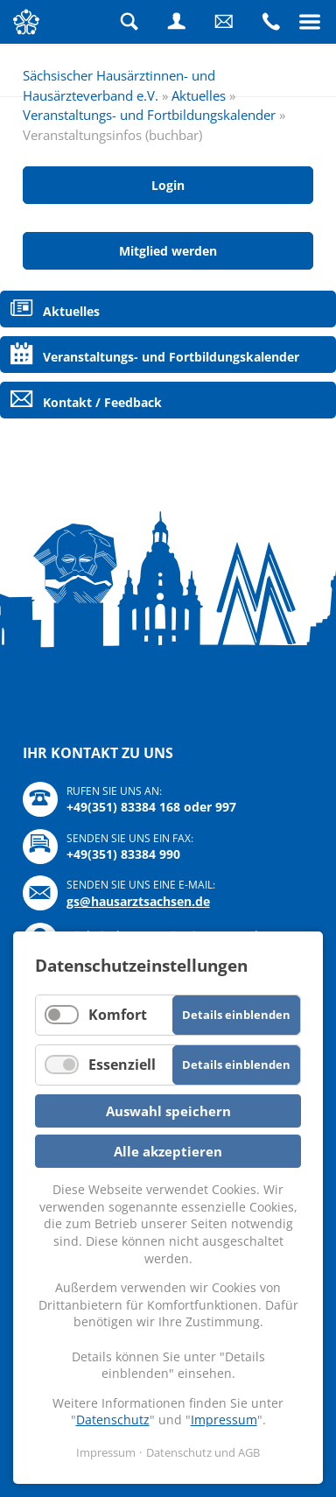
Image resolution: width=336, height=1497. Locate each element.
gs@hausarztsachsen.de (138, 901)
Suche (129, 22)
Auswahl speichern (168, 1111)
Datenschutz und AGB (203, 1452)
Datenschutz (113, 1419)
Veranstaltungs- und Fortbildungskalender (149, 114)
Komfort (117, 1014)
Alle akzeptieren (168, 1151)
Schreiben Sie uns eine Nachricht (224, 22)
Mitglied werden (168, 250)
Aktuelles (199, 95)
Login (177, 22)
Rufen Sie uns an (271, 22)
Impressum (224, 1419)
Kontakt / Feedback (102, 402)
